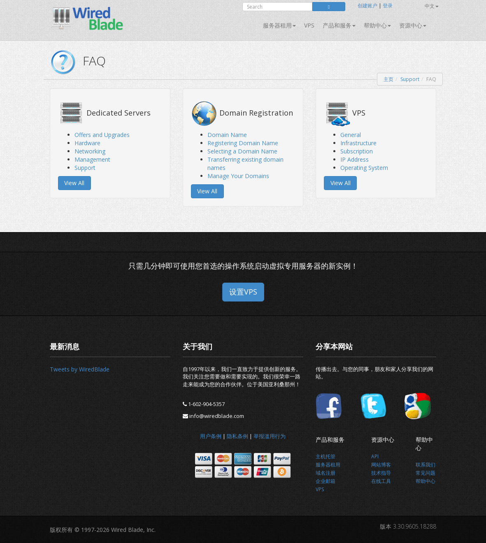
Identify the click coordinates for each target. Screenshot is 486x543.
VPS (309, 25)
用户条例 (210, 436)
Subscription (356, 151)
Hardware (87, 143)
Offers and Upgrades (102, 135)
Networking (89, 151)
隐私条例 (237, 436)
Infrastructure (358, 143)
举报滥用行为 (269, 436)
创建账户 (367, 5)
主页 (388, 79)
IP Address (354, 159)
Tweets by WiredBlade (79, 369)
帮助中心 (377, 25)
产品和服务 (339, 25)
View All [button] (74, 183)
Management (92, 159)
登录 (388, 5)
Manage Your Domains (238, 176)
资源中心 (412, 25)
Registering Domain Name (242, 143)
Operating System (364, 168)
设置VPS (243, 292)
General (350, 135)
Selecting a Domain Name (242, 151)
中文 (432, 5)
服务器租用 (279, 25)
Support (409, 79)
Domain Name (227, 135)
